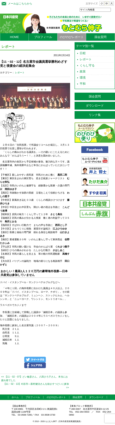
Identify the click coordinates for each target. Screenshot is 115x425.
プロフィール (43, 37)
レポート (20, 72)
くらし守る (87, 65)
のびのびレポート (72, 37)
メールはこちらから (16, 3)
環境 (83, 77)
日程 (83, 53)
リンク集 (95, 115)
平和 (83, 83)
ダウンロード (95, 105)
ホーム (15, 397)
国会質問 (100, 37)
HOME (14, 37)
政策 (83, 71)
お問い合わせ (65, 401)
